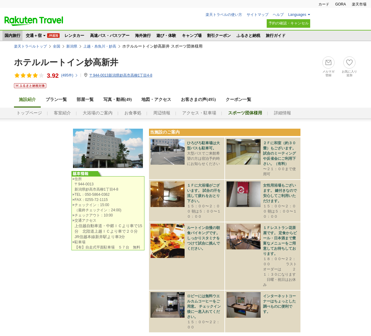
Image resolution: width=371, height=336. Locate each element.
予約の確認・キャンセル (289, 23)
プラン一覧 (56, 99)
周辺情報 (161, 113)
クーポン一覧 (238, 99)
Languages (297, 15)
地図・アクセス (156, 99)
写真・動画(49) (117, 99)
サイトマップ (258, 15)
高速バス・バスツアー (110, 35)
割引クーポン (219, 35)
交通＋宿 (34, 35)
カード (323, 4)
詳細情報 (282, 113)
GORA (340, 4)
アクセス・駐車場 (199, 113)
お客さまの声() (198, 99)
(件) (69, 75)
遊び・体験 (166, 35)
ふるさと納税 (248, 35)
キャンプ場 (192, 35)
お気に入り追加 (349, 73)
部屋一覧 (85, 99)
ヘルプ (278, 15)
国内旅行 (12, 35)
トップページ (29, 113)
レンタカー (74, 35)
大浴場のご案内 (98, 113)
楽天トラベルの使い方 (224, 15)
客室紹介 (62, 113)
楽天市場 (359, 4)
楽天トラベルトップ (30, 46)
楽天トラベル (34, 21)
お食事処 (132, 113)
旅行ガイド (276, 35)
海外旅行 (143, 35)
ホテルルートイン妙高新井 (66, 62)
